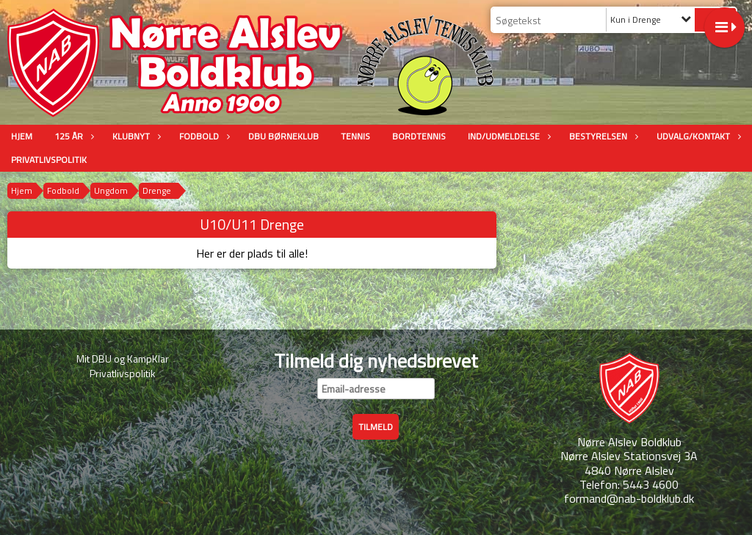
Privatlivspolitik (49, 160)
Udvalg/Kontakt (697, 136)
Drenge (156, 190)
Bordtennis (419, 136)
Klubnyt (134, 136)
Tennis (355, 136)
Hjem (21, 136)
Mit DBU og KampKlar (122, 358)
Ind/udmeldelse (507, 136)
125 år (72, 136)
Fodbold (202, 136)
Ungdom (111, 190)
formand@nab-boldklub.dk (629, 498)
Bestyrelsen (601, 136)
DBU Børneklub (283, 136)
